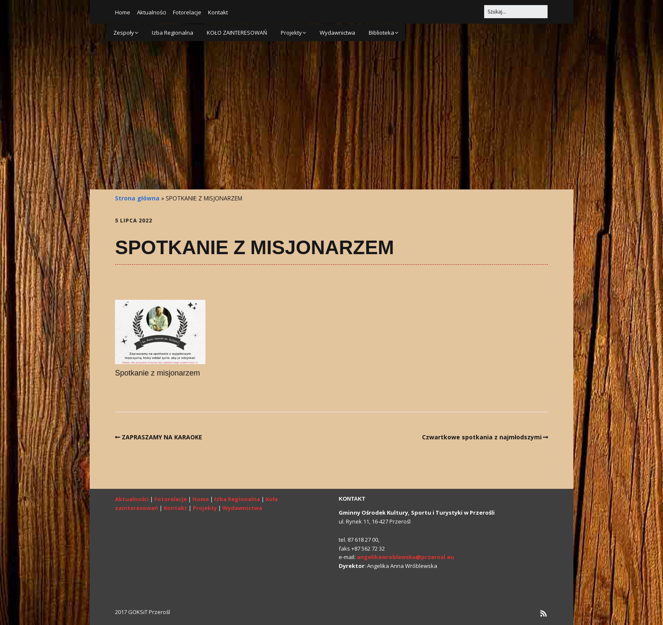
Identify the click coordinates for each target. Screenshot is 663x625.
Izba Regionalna (172, 32)
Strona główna (137, 198)
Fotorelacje (187, 12)
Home (122, 12)
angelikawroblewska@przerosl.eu (405, 557)
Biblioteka (381, 32)
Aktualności (151, 12)
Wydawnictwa (337, 32)
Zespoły (123, 32)
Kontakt (218, 12)
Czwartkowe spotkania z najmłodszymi (482, 437)
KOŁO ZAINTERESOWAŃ (237, 32)
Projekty (291, 32)
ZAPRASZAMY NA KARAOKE (162, 437)
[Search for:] (516, 12)
